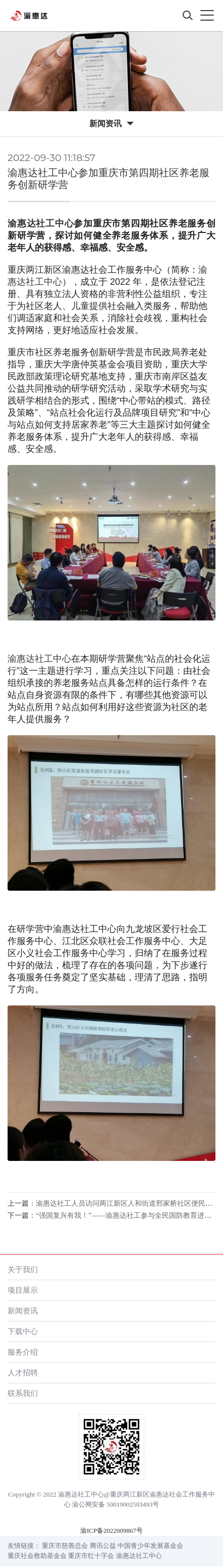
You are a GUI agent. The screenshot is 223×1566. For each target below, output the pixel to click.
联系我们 (23, 1393)
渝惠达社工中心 (41, 223)
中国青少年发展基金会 (150, 1545)
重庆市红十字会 (91, 1555)
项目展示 (23, 1290)
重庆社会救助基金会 (37, 1555)
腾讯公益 (103, 1545)
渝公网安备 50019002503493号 (115, 1504)
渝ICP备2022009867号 (111, 1530)
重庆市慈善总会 (65, 1545)
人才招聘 (23, 1372)
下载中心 (23, 1331)
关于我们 (23, 1269)
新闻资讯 (23, 1310)
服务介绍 (23, 1352)
